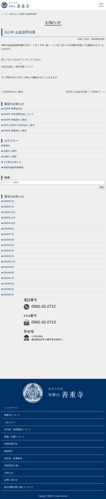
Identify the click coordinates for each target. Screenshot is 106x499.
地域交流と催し (12, 465)
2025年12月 (9, 212)
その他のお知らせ (12, 162)
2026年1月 (8, 206)
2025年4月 (8, 245)
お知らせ (13, 14)
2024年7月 (8, 278)
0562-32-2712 (43, 306)
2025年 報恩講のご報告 (15, 130)
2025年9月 (8, 229)
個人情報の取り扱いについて (18, 487)
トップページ (11, 408)
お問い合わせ (11, 480)
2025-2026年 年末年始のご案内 (19, 125)
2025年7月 (8, 234)
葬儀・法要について (14, 436)
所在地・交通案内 (13, 458)
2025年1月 (8, 256)
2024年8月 (8, 272)
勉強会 (6, 145)
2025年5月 (8, 240)
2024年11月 (9, 261)
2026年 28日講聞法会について (18, 114)
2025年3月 (8, 250)
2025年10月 (9, 223)
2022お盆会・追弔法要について (17, 66)
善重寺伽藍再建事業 (13, 167)
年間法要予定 (11, 444)
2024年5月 (8, 289)
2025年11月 (9, 217)
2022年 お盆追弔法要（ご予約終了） (84, 92)
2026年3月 (8, 201)
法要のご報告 (10, 156)
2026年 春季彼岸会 (12, 108)
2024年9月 (8, 267)
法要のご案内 (83, 39)
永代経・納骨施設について (17, 429)
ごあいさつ (9, 422)
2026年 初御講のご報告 (15, 120)
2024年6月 (8, 284)
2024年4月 (8, 294)
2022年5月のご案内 (13, 92)
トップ (4, 14)
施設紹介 (8, 451)
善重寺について (12, 415)
